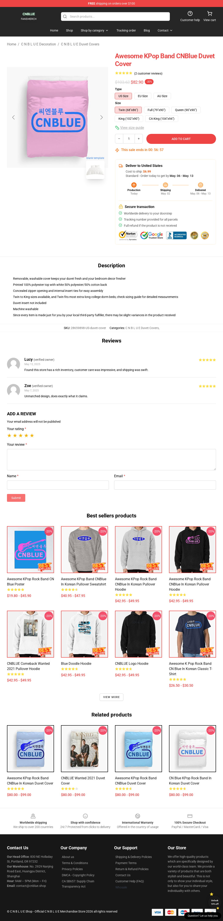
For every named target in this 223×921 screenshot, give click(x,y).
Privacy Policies (72, 869)
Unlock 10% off (215, 902)
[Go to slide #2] (68, 192)
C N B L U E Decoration (38, 44)
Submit (16, 498)
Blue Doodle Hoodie (76, 664)
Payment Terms (126, 863)
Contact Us (122, 875)
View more (111, 697)
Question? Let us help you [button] (203, 915)
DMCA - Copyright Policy (78, 875)
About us (68, 857)
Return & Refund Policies (132, 869)
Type (118, 89)
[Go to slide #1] (46, 192)
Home (11, 44)
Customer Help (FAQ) (129, 881)
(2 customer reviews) (148, 73)
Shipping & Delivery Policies (133, 857)
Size (118, 103)
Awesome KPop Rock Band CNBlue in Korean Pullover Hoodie (136, 584)
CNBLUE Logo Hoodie (131, 664)
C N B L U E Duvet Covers (80, 44)
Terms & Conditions (75, 863)
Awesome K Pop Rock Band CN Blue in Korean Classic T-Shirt (190, 669)
